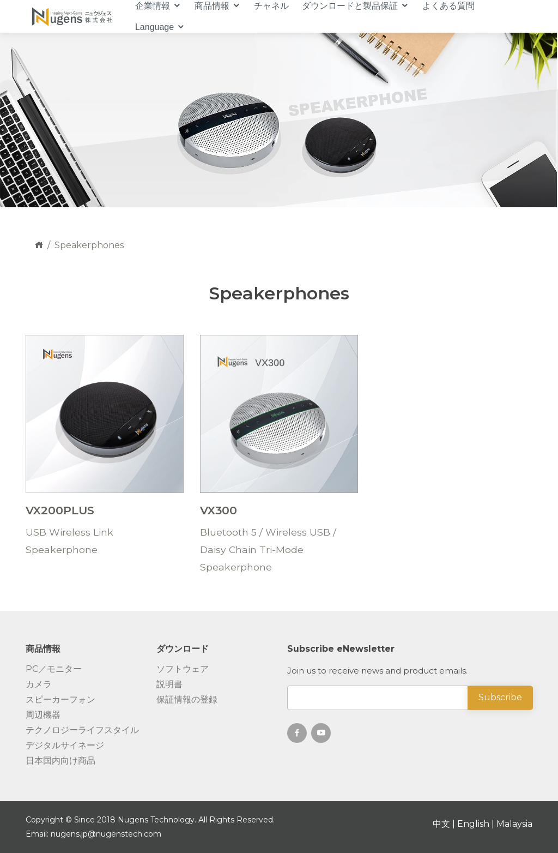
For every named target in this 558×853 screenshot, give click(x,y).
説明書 (169, 684)
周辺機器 (43, 715)
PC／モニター (54, 669)
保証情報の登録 (186, 699)
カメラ (39, 684)
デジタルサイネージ (65, 745)
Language (154, 27)
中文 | (445, 824)
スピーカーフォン (60, 699)
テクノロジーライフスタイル (82, 730)
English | (476, 824)
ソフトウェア (182, 669)
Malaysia (514, 824)
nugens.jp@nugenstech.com (106, 834)
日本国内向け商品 (60, 760)
